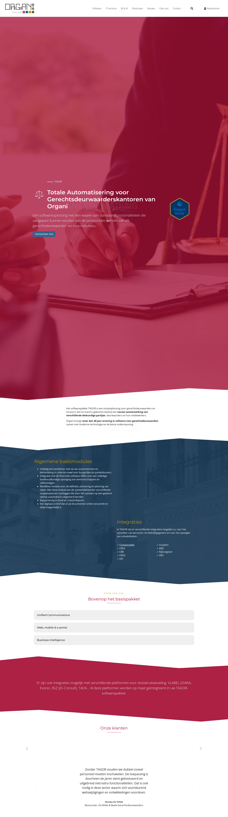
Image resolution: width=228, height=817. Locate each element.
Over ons (163, 8)
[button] (191, 8)
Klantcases (137, 8)
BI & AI (124, 8)
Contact (177, 8)
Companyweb (126, 544)
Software (97, 8)
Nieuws (151, 8)
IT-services (111, 8)
